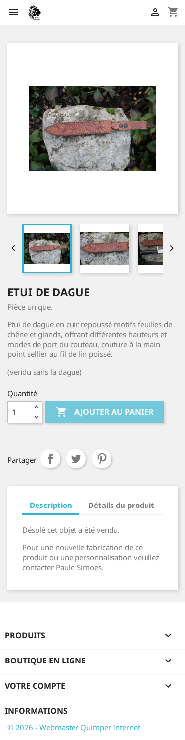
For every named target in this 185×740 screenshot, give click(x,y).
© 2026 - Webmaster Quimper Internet (73, 727)
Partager (50, 458)
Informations (36, 710)
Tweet (76, 458)
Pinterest (101, 458)
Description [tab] (51, 505)
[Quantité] (19, 412)
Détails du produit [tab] (121, 505)
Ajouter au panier (105, 412)
